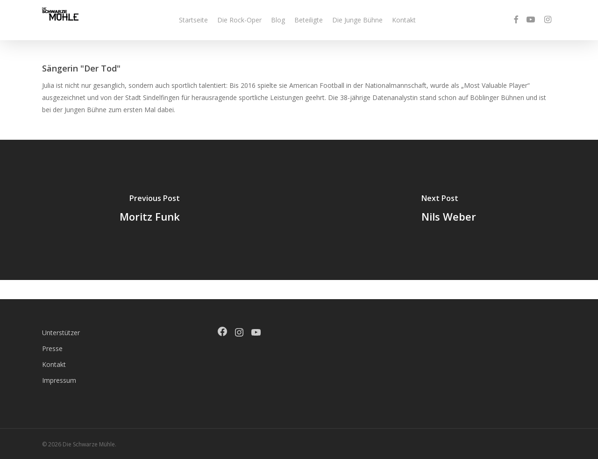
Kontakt (54, 364)
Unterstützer (61, 332)
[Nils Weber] (448, 210)
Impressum (59, 380)
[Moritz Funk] (149, 210)
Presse (52, 348)
